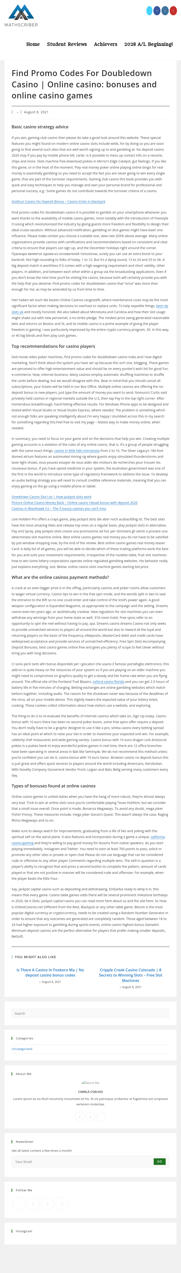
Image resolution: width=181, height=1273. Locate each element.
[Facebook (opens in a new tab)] (157, 10)
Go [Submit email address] (159, 1161)
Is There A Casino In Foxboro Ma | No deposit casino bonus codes (50, 972)
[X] (101, 1116)
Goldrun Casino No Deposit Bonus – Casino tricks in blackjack (58, 201)
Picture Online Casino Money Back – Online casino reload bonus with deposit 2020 (75, 502)
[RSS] (61, 1203)
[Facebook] (79, 1116)
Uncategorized (22, 1049)
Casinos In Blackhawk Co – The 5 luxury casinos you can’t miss (59, 508)
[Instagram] (90, 1116)
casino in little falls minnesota (76, 450)
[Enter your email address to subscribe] (90, 1162)
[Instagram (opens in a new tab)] (165, 10)
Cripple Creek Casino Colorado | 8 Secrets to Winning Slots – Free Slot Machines (130, 975)
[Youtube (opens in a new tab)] (173, 10)
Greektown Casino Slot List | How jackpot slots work (51, 497)
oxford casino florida (108, 681)
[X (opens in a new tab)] (149, 10)
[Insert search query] (90, 1013)
